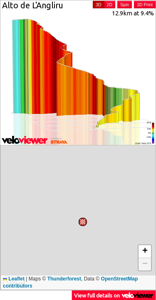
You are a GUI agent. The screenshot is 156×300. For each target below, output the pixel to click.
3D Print (145, 4)
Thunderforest (64, 279)
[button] (7, 267)
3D (98, 4)
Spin (124, 4)
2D (109, 4)
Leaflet (14, 279)
